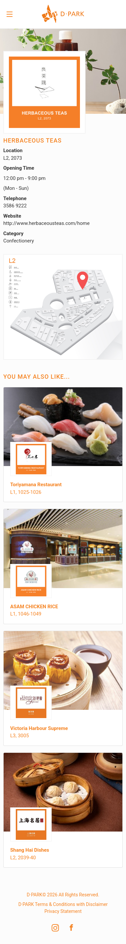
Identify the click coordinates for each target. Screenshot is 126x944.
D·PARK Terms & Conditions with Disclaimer (63, 904)
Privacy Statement (63, 911)
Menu (10, 15)
